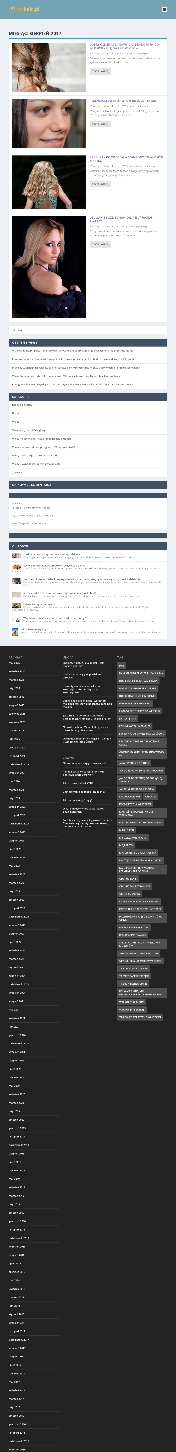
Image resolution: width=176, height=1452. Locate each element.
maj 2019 (14, 1173)
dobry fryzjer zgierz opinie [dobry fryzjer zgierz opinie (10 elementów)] (137, 690)
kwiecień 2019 (17, 1181)
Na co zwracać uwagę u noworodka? (85, 757)
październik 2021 (19, 978)
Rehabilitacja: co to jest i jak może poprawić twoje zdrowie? (83, 767)
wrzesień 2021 (17, 987)
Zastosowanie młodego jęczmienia (84, 786)
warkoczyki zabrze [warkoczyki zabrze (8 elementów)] (132, 1004)
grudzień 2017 (17, 1317)
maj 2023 (14, 860)
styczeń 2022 (16, 962)
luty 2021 (14, 1021)
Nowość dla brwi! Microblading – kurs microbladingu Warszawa (85, 723)
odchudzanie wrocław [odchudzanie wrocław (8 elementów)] (134, 880)
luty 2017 (14, 1401)
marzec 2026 (16, 674)
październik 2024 (19, 758)
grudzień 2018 (17, 1215)
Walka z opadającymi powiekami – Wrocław (83, 670)
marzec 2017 (16, 1393)
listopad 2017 (17, 1325)
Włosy (139, 160)
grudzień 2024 (17, 742)
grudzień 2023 (17, 801)
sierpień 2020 (16, 1055)
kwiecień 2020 (17, 1088)
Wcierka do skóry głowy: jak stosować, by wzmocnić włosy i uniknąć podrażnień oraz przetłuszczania (72, 345)
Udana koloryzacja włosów (39, 598)
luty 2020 (14, 1105)
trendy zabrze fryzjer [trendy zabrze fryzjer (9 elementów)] (134, 970)
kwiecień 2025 (17, 716)
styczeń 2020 (16, 1114)
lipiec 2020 (15, 1063)
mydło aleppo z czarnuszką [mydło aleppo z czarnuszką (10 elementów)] (137, 847)
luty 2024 (14, 792)
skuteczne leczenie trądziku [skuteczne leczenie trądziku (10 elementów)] (138, 947)
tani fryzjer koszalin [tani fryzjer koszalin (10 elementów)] (133, 963)
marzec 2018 (16, 1291)
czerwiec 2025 (17, 708)
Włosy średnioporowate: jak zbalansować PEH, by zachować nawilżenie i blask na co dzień (66, 370)
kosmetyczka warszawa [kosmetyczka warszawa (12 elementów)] (135, 798)
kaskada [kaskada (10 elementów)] (150, 791)
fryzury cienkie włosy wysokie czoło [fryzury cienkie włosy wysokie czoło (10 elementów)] (139, 737)
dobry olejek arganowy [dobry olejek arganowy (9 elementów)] (135, 698)
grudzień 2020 (17, 1029)
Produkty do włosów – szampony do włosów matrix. (126, 153)
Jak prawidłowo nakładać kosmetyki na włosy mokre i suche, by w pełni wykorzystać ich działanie (81, 573)
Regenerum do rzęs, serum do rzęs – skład (123, 95)
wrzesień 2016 (17, 1444)
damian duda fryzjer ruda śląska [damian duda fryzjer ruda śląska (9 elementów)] (141, 667)
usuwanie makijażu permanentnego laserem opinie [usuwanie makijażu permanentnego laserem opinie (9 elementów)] (140, 987)
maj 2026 (14, 657)
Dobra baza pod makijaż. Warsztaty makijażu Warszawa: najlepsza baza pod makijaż (87, 698)
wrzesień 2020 (17, 1046)
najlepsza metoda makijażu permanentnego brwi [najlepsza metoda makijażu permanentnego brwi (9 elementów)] (137, 864)
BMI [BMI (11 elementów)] (121, 660)
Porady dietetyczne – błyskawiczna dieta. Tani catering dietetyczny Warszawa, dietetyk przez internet (88, 817)
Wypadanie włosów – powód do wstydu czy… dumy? (54, 612)
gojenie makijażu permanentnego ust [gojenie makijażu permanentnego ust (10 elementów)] (141, 748)
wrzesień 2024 (17, 767)
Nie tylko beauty (22, 399)
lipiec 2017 (15, 1359)
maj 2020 (14, 1080)
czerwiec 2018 (17, 1266)
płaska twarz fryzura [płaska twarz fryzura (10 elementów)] (133, 922)
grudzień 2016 (17, 1418)
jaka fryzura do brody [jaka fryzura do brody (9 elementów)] (134, 757)
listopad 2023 (17, 809)
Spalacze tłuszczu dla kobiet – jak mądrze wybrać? (83, 659)
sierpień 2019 (16, 1148)
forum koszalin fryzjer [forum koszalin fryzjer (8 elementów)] (134, 720)
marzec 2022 (16, 953)
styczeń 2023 (16, 894)
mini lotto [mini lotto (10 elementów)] (126, 824)
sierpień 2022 (16, 928)
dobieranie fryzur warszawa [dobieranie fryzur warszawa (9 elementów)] (138, 675)
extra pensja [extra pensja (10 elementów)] (127, 713)
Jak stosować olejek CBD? (78, 777)
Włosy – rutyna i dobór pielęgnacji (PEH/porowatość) (43, 441)
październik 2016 (19, 1435)
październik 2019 (19, 1139)
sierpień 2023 (16, 835)
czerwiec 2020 (17, 1071)
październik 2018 (19, 1232)
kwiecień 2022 (17, 945)
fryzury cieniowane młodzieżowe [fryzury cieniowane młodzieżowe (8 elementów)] (141, 728)
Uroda (132, 48)
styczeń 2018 (16, 1308)
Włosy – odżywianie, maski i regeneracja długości (41, 433)
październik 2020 (19, 1038)
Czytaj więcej (100, 65)
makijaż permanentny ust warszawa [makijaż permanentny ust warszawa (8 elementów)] (136, 808)
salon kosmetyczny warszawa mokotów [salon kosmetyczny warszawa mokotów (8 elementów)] (139, 938)
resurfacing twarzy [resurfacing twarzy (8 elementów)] (132, 929)
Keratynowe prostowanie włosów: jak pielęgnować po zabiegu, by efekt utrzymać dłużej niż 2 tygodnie (74, 353)
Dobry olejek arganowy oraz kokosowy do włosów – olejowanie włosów (124, 41)
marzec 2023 (16, 877)
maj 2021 (14, 1004)
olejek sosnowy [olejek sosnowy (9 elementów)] (129, 888)
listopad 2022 (17, 902)
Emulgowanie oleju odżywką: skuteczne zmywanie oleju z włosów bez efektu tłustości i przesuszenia (72, 379)
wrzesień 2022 (17, 919)
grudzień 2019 (17, 1122)
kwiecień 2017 (17, 1384)
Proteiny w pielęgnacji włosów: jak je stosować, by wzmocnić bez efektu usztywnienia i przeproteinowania (76, 362)
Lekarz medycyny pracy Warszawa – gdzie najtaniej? (84, 804)
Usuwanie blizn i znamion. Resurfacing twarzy (121, 214)
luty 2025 (14, 733)
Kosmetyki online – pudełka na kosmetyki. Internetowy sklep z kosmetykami (82, 683)
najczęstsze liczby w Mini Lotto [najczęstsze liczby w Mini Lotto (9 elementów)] (140, 854)
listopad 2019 (17, 1131)
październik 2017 (19, 1334)
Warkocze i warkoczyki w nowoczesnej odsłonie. (52, 548)
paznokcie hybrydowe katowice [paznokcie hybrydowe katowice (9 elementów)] (140, 903)
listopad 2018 (17, 1224)
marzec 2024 (16, 784)
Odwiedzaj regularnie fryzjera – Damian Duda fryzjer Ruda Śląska (87, 734)
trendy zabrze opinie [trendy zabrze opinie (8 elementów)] (133, 978)
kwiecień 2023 (17, 868)
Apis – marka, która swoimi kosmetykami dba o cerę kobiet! (59, 587)
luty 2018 (14, 1300)
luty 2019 (14, 1198)
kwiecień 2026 (17, 665)
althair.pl (108, 48)
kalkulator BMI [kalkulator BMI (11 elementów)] (129, 791)
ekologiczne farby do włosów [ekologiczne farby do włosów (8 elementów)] (139, 705)
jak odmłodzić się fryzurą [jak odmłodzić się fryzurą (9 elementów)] (136, 783)
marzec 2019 (16, 1190)
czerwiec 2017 (17, 1368)
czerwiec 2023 (17, 852)
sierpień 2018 (16, 1249)
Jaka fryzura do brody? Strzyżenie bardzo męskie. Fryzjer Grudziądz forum (87, 711)
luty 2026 (14, 682)
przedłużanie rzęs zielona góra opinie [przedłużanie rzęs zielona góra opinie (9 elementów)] (140, 912)
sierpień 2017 (16, 1351)
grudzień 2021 (17, 970)
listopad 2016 (17, 1427)
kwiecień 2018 (17, 1283)
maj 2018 (14, 1274)
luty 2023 (14, 885)
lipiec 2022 (15, 936)
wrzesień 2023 (17, 826)
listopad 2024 (17, 750)
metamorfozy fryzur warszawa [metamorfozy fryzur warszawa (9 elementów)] (140, 817)
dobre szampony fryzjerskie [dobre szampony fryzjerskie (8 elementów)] (137, 682)
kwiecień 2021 (17, 1012)
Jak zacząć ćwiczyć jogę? (77, 794)
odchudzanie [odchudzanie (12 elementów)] (128, 873)
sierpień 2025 (16, 699)
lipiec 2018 (15, 1258)
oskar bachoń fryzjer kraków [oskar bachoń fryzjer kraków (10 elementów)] (139, 896)
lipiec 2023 (15, 843)
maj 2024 (14, 775)
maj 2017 (14, 1376)
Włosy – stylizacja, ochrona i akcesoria (35, 450)
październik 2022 (19, 911)
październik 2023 (19, 818)
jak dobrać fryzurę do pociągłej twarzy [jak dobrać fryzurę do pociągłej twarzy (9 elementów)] (140, 774)
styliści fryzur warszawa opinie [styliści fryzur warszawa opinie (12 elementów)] (140, 955)
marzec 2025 (16, 725)
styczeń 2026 (16, 691)
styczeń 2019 (16, 1207)
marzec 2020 (16, 1097)
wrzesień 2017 (17, 1342)
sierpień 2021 (16, 995)
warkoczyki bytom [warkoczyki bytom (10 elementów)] (131, 996)
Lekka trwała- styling (33, 623)
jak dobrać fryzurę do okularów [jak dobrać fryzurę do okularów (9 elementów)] (141, 765)
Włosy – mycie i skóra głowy (29, 424)
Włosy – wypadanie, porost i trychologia (36, 458)
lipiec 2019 (15, 1156)
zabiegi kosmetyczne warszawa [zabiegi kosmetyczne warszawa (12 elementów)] (140, 1011)
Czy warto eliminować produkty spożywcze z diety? (54, 560)
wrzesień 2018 (17, 1241)
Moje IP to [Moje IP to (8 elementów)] (126, 839)
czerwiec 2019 (17, 1165)
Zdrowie (17, 467)
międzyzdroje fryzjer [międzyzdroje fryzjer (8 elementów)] (133, 832)
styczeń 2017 (16, 1410)
